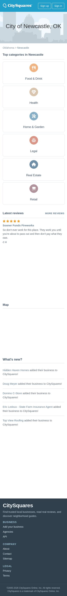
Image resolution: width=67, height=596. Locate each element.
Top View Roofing (13, 420)
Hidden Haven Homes (16, 370)
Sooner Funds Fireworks (18, 225)
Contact (7, 553)
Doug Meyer (10, 383)
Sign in (58, 5)
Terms (6, 575)
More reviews (54, 213)
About (6, 548)
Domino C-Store (12, 393)
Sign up (44, 5)
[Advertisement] (29, 273)
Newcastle (23, 47)
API (5, 536)
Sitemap (7, 558)
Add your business (13, 526)
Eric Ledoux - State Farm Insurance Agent (28, 406)
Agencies (8, 531)
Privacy (7, 570)
